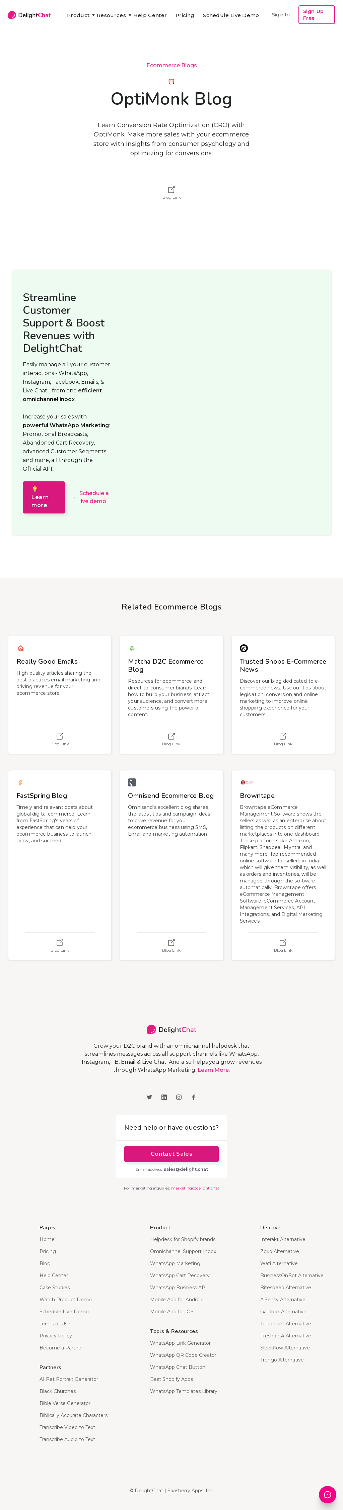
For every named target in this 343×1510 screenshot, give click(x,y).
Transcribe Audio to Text (67, 1439)
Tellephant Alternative (285, 1324)
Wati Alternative (279, 1263)
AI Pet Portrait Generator (69, 1379)
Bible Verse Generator (65, 1403)
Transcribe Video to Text (67, 1427)
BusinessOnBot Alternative (292, 1275)
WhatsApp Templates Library (183, 1391)
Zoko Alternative (279, 1251)
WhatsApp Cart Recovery (180, 1275)
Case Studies (55, 1288)
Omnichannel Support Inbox (183, 1251)
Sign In (281, 14)
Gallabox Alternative (283, 1312)
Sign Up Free (313, 14)
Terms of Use (55, 1324)
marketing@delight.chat (195, 1188)
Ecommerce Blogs (171, 65)
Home (47, 1239)
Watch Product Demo (66, 1300)
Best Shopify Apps (171, 1379)
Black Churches (58, 1391)
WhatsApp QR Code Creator (183, 1355)
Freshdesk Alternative (285, 1336)
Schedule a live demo (94, 497)
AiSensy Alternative (282, 1300)
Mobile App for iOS (172, 1312)
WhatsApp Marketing (175, 1263)
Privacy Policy (56, 1336)
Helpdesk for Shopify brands (182, 1239)
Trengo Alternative (282, 1360)
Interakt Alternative (282, 1239)
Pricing (185, 15)
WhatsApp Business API (178, 1288)
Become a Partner (61, 1348)
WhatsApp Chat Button (177, 1367)
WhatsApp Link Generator (180, 1343)
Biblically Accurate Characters (74, 1415)
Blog (45, 1263)
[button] (77, 15)
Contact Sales (171, 1154)
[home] (29, 15)
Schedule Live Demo (231, 15)
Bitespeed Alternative (285, 1288)
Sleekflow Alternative (285, 1348)
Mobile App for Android (177, 1300)
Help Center (150, 15)
